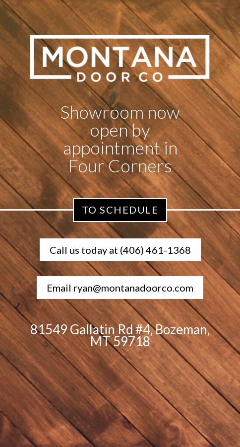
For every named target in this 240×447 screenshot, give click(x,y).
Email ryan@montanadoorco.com (120, 288)
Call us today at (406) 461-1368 (120, 250)
